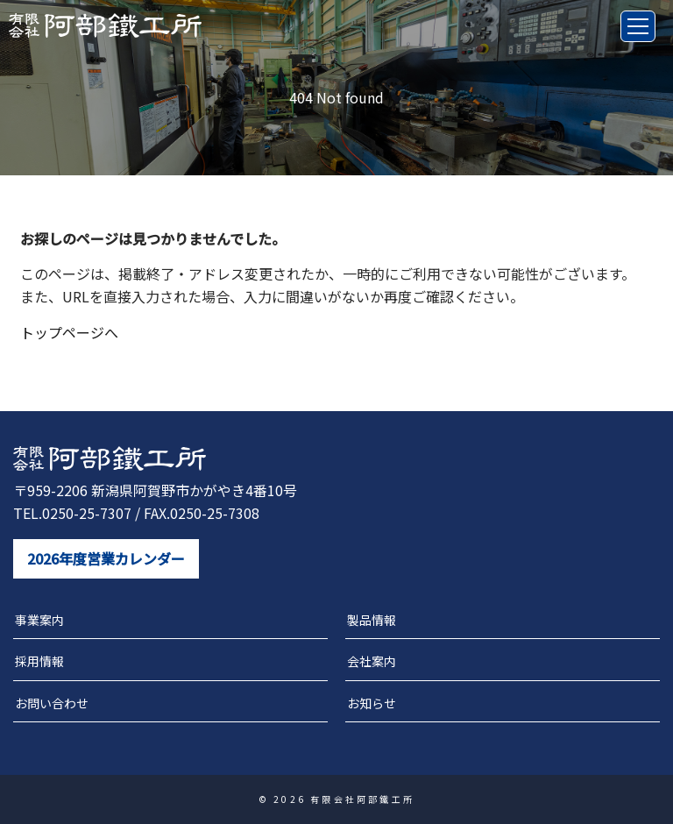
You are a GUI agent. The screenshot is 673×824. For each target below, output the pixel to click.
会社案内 (371, 661)
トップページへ (69, 332)
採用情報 (39, 661)
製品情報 (371, 620)
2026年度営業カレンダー (106, 558)
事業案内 (39, 620)
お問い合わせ (52, 703)
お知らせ (371, 703)
